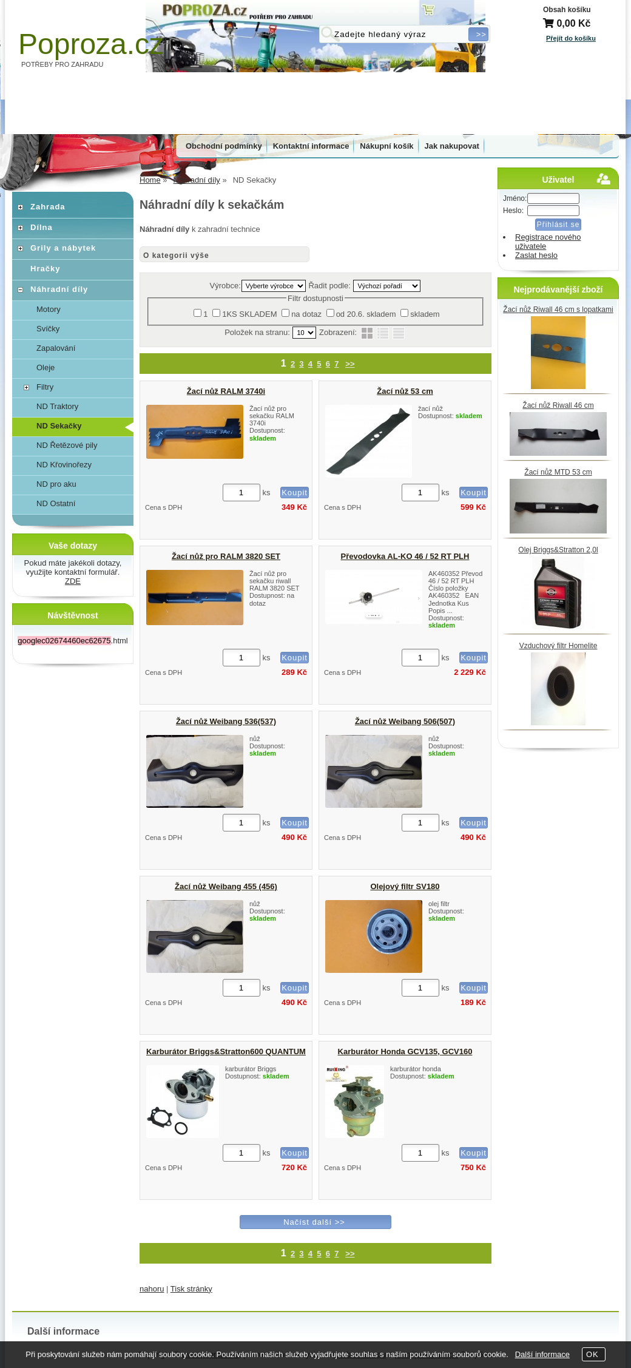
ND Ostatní (55, 503)
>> (349, 363)
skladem (424, 314)
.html (72, 640)
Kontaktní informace (311, 146)
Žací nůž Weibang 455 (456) (226, 886)
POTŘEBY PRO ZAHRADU (62, 64)
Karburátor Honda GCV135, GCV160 (405, 1051)
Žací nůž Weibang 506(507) (405, 721)
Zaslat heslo (536, 255)
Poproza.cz (91, 44)
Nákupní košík (386, 146)
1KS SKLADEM (249, 314)
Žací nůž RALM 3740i (226, 391)
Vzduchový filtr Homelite (558, 646)
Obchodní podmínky (224, 146)
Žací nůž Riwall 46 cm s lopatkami (558, 309)
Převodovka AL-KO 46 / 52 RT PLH (405, 556)
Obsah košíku (567, 9)
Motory (48, 309)
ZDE (73, 581)
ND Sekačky (58, 425)
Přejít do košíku (571, 38)
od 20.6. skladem (366, 314)
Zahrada (48, 206)
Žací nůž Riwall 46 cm (557, 405)
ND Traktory (57, 406)
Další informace (542, 1354)
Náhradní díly (59, 289)
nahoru (152, 1288)
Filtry (44, 386)
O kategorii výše (176, 255)
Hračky (45, 268)
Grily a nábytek (63, 247)
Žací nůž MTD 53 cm (558, 472)
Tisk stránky (191, 1288)
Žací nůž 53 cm (405, 391)
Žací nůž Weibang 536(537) (226, 721)
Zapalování (55, 348)
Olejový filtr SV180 (404, 886)
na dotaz (306, 314)
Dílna (41, 227)
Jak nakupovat (452, 146)
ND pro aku (56, 484)
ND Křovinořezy (64, 464)
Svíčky (47, 328)
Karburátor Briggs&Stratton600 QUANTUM (226, 1051)
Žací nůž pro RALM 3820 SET (226, 556)
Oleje (45, 367)
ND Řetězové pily (66, 445)
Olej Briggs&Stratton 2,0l (558, 550)
